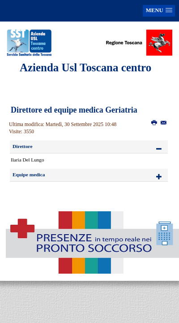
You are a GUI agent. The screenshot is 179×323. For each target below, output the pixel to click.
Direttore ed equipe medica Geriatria (74, 109)
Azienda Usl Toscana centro (85, 67)
